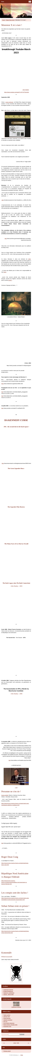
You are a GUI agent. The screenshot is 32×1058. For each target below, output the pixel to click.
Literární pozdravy (7, 1020)
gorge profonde (9, 102)
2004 (29, 259)
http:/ (2, 383)
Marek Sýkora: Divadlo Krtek (10, 1024)
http (2, 200)
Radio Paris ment (10, 20)
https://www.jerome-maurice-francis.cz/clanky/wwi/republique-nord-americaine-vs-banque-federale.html (14, 882)
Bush (5, 272)
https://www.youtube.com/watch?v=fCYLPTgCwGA (16, 92)
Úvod (3, 20)
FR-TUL (5, 1021)
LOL (16, 787)
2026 (18, 1042)
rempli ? (10, 280)
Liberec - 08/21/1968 (8, 994)
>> (28, 1042)
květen (14, 1042)
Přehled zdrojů (7, 1051)
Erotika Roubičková (8, 991)
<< (4, 1042)
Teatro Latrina (6, 1015)
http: (6, 238)
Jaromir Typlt (6, 1016)
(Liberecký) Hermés (8, 989)
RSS (22, 1055)
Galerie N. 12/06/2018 (8, 993)
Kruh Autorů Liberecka (8, 1023)
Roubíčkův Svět (7, 1026)
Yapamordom (16, 8)
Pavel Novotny (7, 1018)
